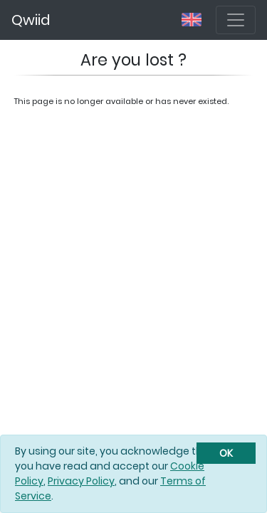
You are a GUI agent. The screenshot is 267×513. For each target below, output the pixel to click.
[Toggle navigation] (236, 20)
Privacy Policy (81, 481)
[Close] (226, 453)
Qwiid (30, 20)
